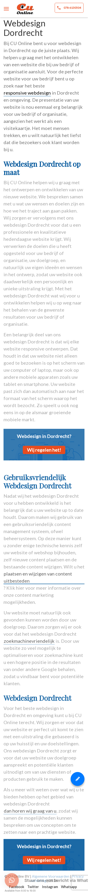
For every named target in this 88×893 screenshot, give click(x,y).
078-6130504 (69, 8)
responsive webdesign (27, 93)
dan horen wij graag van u (30, 811)
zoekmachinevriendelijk (29, 641)
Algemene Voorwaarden (50, 876)
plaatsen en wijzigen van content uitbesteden (38, 577)
